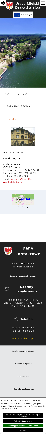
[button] (18, 207)
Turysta (21, 93)
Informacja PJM (23, 376)
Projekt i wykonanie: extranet (23, 351)
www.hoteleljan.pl (12, 182)
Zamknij (23, 430)
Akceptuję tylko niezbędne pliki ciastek (23, 426)
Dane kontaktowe (23, 276)
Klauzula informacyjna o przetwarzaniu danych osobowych (23, 415)
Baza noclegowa (18, 106)
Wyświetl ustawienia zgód (23, 421)
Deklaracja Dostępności (23, 364)
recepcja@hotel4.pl (22, 179)
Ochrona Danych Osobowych (23, 389)
